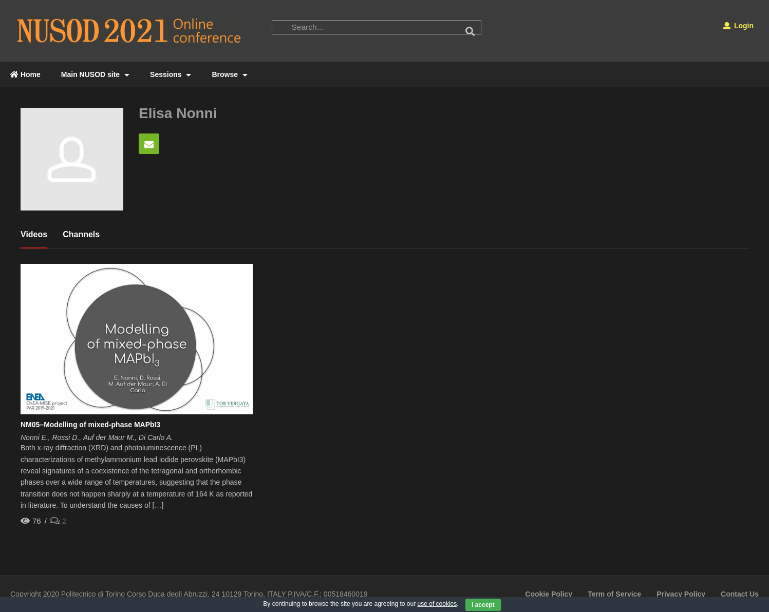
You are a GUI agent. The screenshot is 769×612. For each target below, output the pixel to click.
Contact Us (740, 594)
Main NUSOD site (95, 74)
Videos (34, 234)
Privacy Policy (681, 594)
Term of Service (614, 594)
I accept (483, 604)
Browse (229, 74)
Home (25, 74)
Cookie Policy (548, 594)
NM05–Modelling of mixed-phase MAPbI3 (90, 424)
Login (738, 26)
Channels (81, 234)
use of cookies (437, 603)
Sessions (170, 74)
